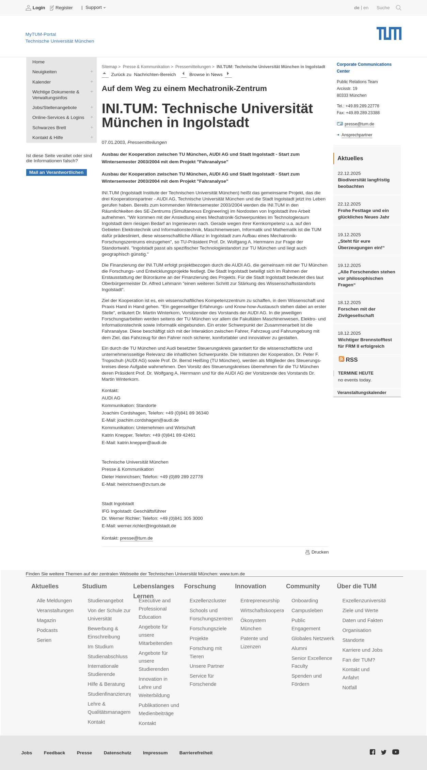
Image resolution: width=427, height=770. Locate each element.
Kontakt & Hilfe (90, 137)
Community (303, 586)
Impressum (155, 752)
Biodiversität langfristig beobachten (364, 183)
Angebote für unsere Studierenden (154, 661)
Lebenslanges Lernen (153, 591)
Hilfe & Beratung (106, 684)
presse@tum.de (136, 538)
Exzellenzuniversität (364, 600)
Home (38, 61)
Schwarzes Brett (90, 127)
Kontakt (96, 722)
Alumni (299, 648)
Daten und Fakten (362, 620)
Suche (389, 8)
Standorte (353, 640)
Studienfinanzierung (110, 694)
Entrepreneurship (260, 600)
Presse (84, 752)
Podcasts (47, 630)
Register (62, 8)
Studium (94, 586)
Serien (44, 640)
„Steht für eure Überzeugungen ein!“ (361, 244)
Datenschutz (117, 752)
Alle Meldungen (54, 600)
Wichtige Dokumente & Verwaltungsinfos (90, 91)
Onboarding (304, 600)
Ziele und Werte (360, 610)
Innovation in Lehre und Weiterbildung (154, 687)
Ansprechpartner (357, 135)
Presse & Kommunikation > (148, 66)
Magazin (46, 620)
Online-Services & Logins (90, 117)
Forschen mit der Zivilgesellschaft (356, 312)
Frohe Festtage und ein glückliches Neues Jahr (363, 214)
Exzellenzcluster (208, 600)
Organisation (356, 630)
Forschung (200, 586)
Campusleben (307, 610)
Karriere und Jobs (362, 650)
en (365, 7)
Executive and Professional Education (155, 609)
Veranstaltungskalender (361, 392)
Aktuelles (45, 586)
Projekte (199, 638)
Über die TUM (357, 586)
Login (36, 8)
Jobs (26, 752)
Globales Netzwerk (312, 638)
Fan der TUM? (358, 660)
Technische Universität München (389, 31)
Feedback (54, 752)
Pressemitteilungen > (195, 66)
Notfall (349, 687)
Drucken (317, 552)
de (357, 7)
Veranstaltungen (55, 610)
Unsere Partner (207, 666)
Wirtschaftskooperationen (269, 610)
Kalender (90, 81)
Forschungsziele (208, 628)
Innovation (250, 586)
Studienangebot (106, 600)
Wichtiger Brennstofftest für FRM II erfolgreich (365, 343)
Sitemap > (111, 66)
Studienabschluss (108, 656)
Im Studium (101, 646)
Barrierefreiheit (195, 752)
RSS (348, 359)
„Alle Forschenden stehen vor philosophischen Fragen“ (366, 278)
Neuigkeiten (90, 71)
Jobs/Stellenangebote (90, 107)
